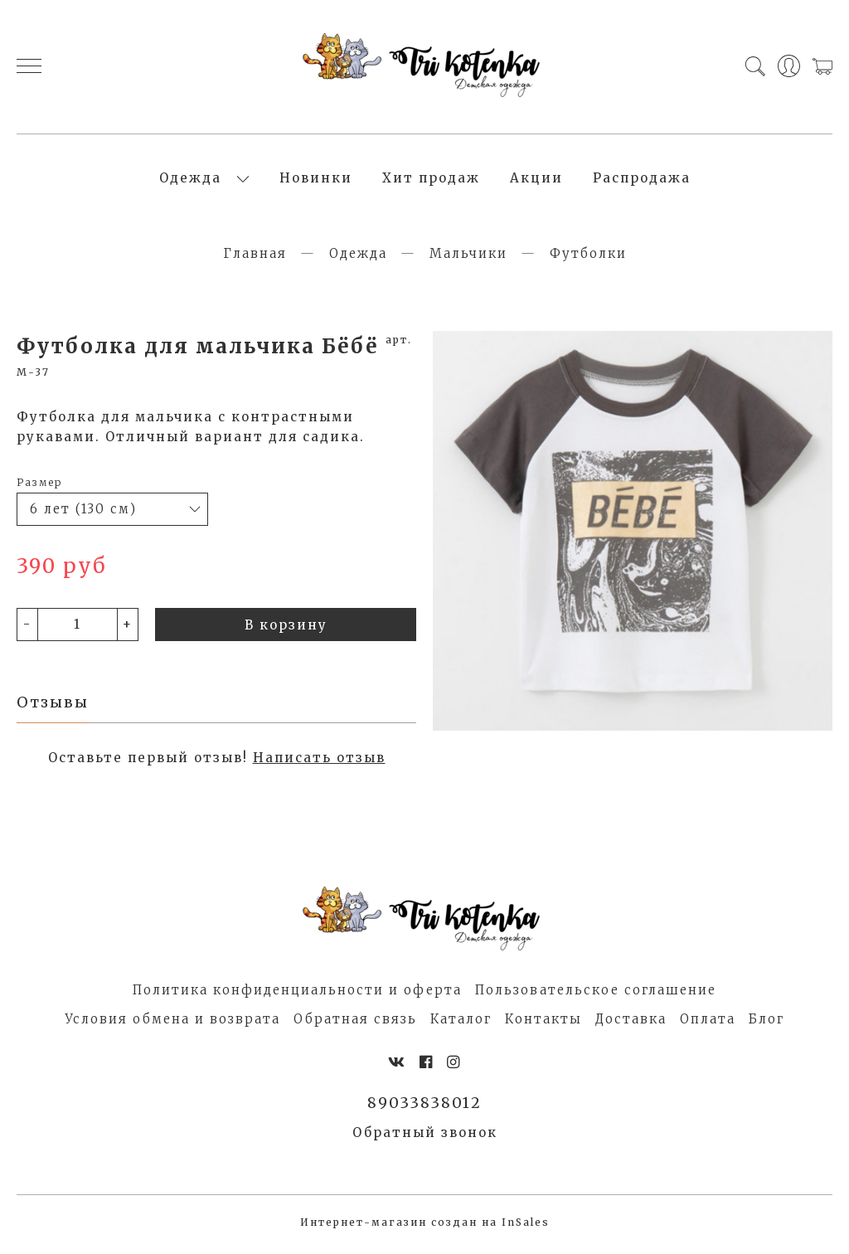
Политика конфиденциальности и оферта (297, 995)
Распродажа (642, 180)
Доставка (631, 1024)
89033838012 (425, 1107)
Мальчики (468, 258)
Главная (255, 258)
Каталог (461, 1024)
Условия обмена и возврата (172, 1024)
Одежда (190, 180)
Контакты (543, 1024)
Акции (536, 180)
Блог (766, 1024)
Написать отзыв (319, 762)
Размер (39, 487)
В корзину (286, 629)
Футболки (588, 258)
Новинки (315, 180)
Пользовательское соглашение (595, 995)
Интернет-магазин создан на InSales (425, 1228)
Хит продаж (431, 180)
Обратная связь (355, 1024)
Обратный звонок (424, 1138)
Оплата (707, 1024)
